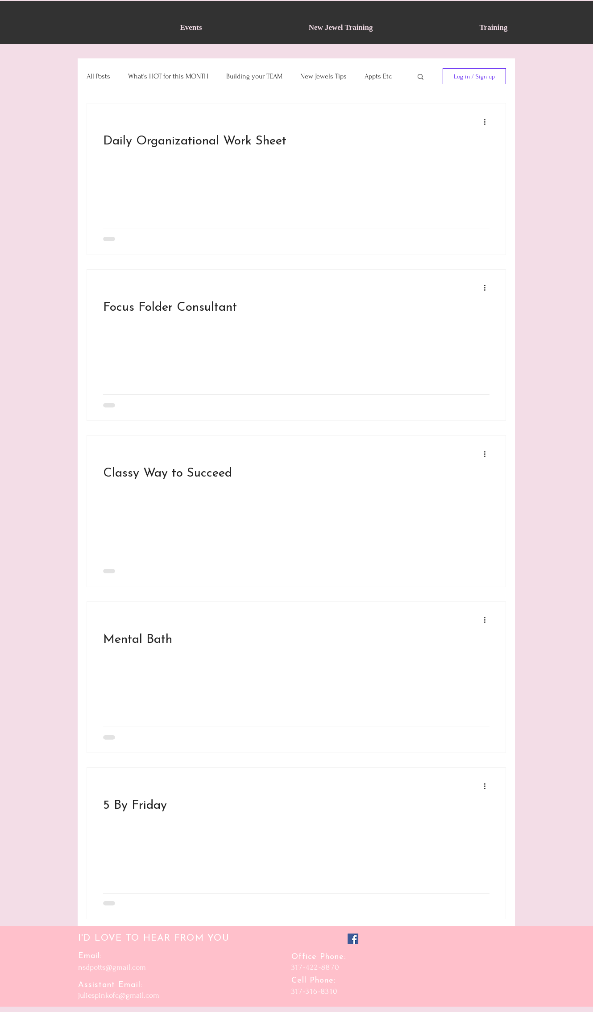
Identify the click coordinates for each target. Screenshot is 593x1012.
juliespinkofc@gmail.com (118, 995)
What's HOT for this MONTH (168, 76)
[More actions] (488, 121)
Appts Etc (378, 76)
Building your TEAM (254, 76)
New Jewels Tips (323, 76)
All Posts (98, 76)
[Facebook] (353, 939)
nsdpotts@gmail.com (112, 967)
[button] (420, 77)
